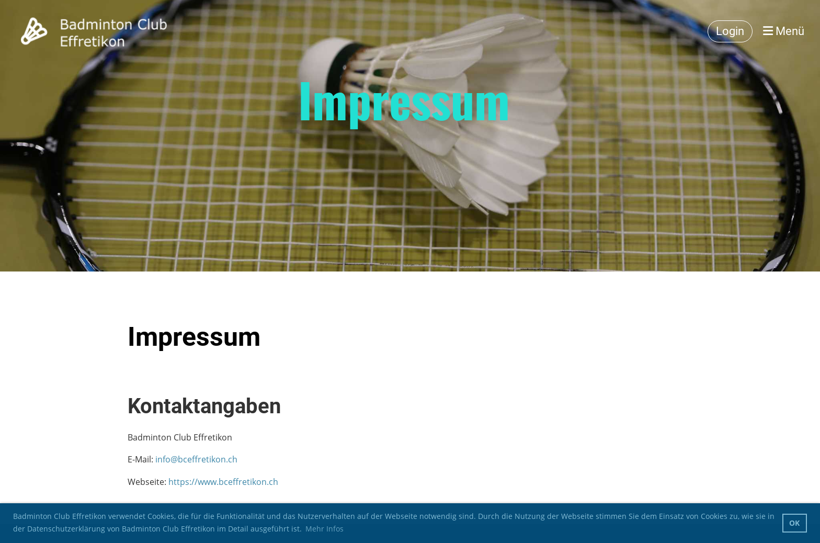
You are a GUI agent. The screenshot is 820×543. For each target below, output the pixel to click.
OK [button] (794, 523)
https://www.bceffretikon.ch (223, 482)
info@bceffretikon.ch (196, 459)
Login (730, 31)
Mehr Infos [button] (324, 529)
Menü (783, 31)
